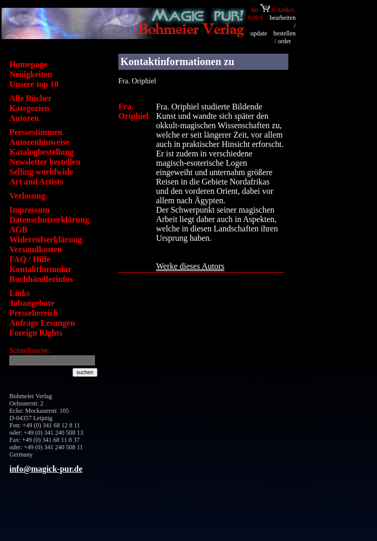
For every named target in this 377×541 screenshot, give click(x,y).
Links (19, 293)
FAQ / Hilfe (30, 259)
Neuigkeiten (30, 74)
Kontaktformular (40, 269)
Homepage (28, 64)
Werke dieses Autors (190, 266)
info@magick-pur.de (45, 468)
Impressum (29, 209)
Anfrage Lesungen (42, 322)
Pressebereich (33, 313)
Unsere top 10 (33, 84)
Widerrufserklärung (45, 239)
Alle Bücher (30, 98)
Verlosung (27, 195)
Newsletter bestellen (44, 161)
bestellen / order (284, 37)
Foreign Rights (35, 332)
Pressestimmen (36, 132)
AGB (18, 229)
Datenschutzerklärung (49, 219)
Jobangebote (31, 303)
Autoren (24, 118)
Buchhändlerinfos (41, 279)
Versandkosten (35, 249)
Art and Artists (36, 181)
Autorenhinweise (39, 142)
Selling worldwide (41, 171)
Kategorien (29, 108)
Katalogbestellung (41, 151)
